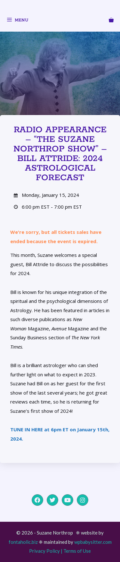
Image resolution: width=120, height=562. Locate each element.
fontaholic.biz (23, 542)
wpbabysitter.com (93, 542)
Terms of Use (77, 551)
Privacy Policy (44, 551)
